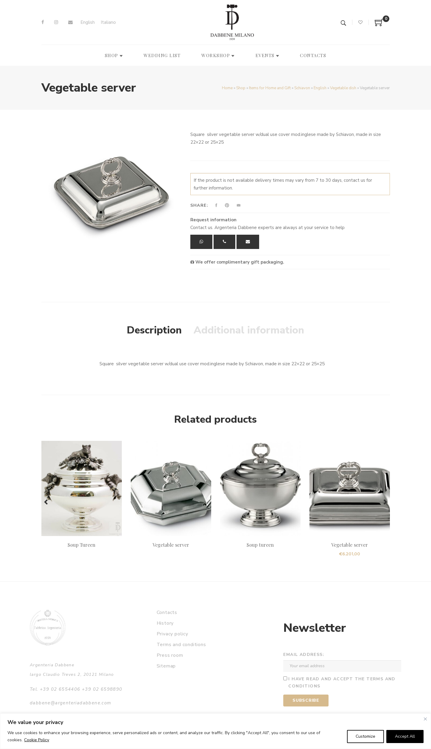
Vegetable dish (343, 88)
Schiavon (302, 88)
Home (227, 88)
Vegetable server (171, 545)
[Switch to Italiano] (108, 22)
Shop (240, 88)
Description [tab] (154, 330)
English (320, 88)
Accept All (405, 736)
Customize (365, 736)
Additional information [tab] (249, 330)
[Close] (425, 718)
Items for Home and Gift (270, 88)
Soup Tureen (82, 545)
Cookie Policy (36, 740)
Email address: (303, 654)
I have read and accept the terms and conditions (341, 682)
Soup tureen (260, 545)
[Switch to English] (87, 22)
